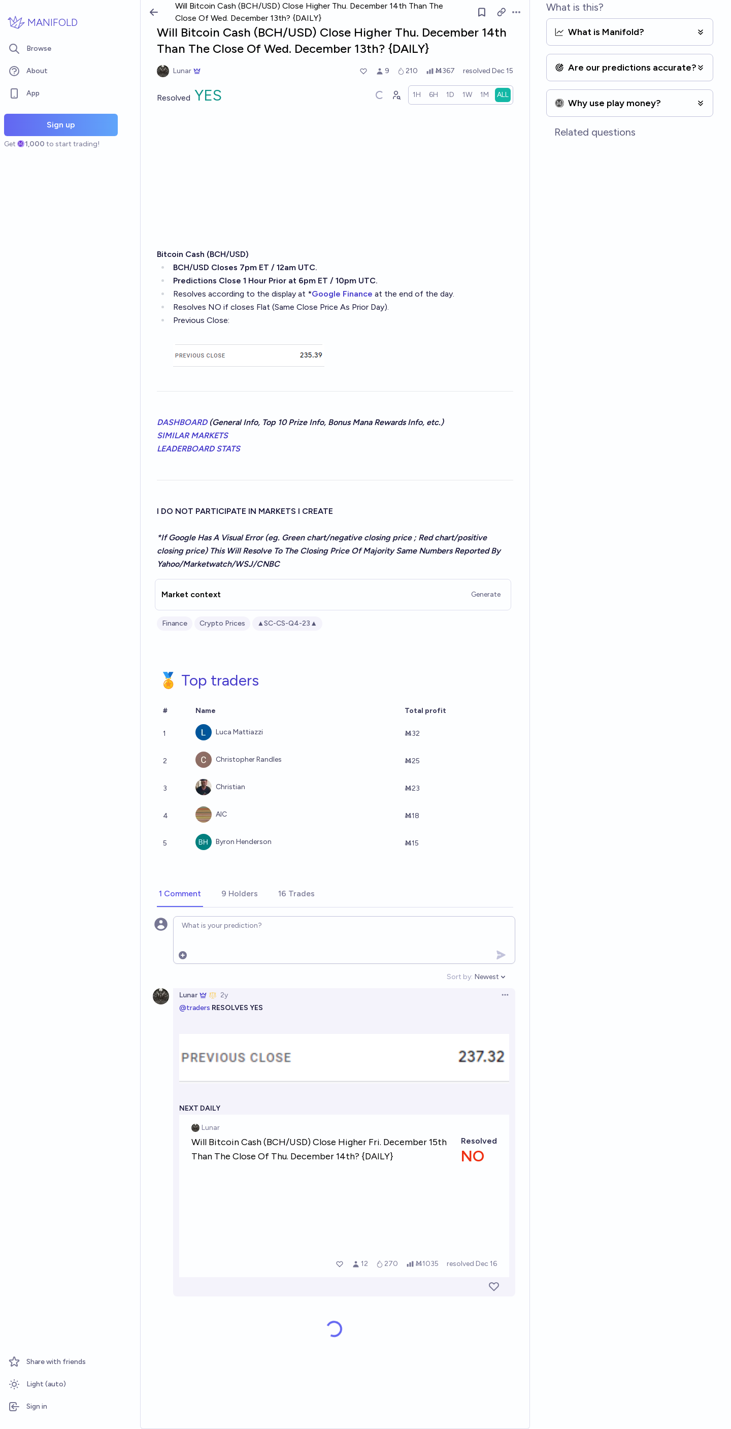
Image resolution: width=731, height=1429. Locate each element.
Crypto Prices (222, 623)
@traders (194, 1007)
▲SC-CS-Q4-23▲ (287, 623)
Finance (174, 623)
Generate (486, 594)
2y (224, 995)
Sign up (61, 124)
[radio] (417, 95)
